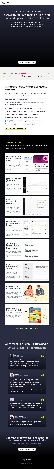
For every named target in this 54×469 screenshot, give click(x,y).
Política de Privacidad (27, 467)
